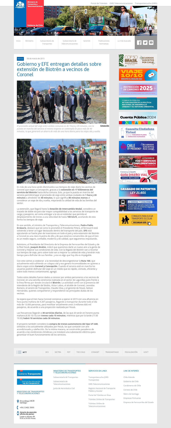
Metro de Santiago (131, 394)
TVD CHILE (81, 352)
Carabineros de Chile (132, 385)
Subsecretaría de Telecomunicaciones (69, 42)
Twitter (145, 42)
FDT (68, 352)
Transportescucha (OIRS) (146, 3)
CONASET (95, 352)
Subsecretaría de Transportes (47, 42)
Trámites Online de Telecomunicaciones (96, 405)
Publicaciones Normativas (103, 42)
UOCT (146, 352)
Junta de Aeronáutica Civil (64, 388)
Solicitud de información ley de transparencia (30, 382)
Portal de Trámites (99, 3)
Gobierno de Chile (131, 381)
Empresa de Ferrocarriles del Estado (139, 402)
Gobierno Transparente (30, 373)
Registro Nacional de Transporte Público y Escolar (101, 389)
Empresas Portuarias (132, 398)
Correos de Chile (130, 390)
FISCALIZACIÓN (131, 352)
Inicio (18, 41)
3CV (47, 352)
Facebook (139, 42)
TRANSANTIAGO (112, 352)
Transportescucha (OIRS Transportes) (98, 378)
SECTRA (58, 352)
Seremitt (86, 41)
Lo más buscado (124, 41)
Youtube (151, 42)
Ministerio (29, 41)
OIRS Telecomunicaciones (121, 3)
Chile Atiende (129, 377)
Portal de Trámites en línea (99, 395)
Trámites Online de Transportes (101, 399)
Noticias (20, 59)
